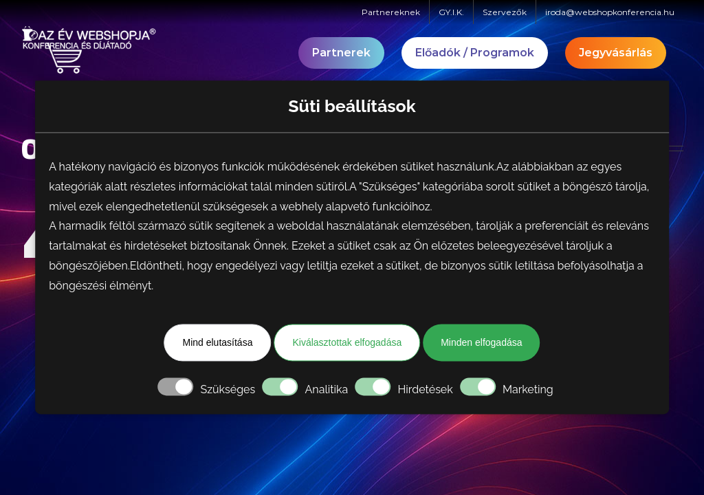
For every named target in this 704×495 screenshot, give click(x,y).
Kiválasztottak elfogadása (347, 342)
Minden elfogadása (481, 342)
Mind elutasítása (217, 342)
